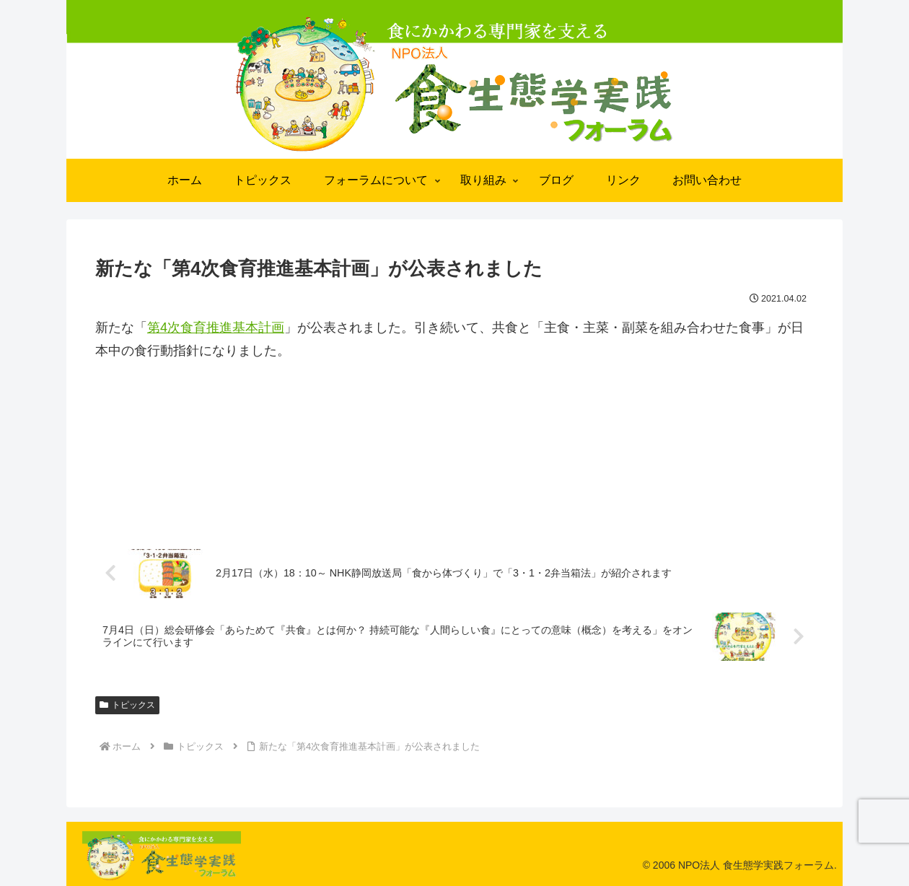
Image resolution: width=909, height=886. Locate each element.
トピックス (127, 705)
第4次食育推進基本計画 (215, 327)
